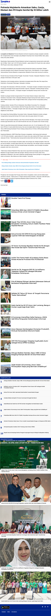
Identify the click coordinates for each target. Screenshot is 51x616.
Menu (49, 1)
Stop (8, 14)
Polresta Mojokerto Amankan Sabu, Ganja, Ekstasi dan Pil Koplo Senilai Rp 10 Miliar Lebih (25, 8)
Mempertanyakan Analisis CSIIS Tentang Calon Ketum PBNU (19, 426)
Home (2, 4)
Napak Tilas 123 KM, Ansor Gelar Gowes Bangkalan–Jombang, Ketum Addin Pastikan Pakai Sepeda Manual (30, 224)
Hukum (5, 4)
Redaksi (4, 611)
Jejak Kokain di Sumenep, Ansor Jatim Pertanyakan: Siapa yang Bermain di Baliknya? (21, 169)
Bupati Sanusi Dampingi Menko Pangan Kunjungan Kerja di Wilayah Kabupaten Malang (26, 432)
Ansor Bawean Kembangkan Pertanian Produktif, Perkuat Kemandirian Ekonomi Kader (30, 330)
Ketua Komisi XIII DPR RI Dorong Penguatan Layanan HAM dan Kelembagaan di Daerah (28, 235)
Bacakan (3, 14)
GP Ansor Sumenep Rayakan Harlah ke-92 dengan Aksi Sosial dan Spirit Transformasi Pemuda (30, 246)
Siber (8, 611)
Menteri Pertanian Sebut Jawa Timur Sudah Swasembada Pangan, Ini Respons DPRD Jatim (27, 421)
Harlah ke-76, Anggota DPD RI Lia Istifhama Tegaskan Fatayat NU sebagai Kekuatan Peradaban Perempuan (28, 271)
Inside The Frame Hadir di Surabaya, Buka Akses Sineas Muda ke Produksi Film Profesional (29, 258)
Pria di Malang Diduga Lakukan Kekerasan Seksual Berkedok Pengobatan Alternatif (20, 162)
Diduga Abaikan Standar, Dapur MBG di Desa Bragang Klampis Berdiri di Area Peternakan (21, 165)
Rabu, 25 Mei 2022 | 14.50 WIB (6, 12)
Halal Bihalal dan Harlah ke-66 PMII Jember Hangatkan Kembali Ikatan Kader (23, 403)
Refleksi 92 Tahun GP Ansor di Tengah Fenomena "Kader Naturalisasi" (30, 294)
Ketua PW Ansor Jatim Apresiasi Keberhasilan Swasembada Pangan (21, 392)
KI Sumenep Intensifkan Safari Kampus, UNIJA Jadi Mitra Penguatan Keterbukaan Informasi (29, 318)
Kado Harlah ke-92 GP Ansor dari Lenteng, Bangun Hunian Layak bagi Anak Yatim (30, 306)
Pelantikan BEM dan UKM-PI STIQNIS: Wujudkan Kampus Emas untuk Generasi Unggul (29, 211)
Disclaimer (14, 611)
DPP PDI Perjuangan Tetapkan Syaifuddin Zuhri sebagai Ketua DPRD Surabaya (29, 342)
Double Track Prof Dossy (21, 198)
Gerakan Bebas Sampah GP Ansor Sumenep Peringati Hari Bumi (20, 398)
